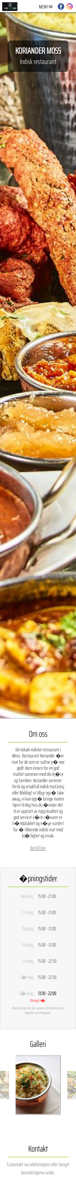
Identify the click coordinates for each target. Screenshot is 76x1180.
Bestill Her (38, 848)
